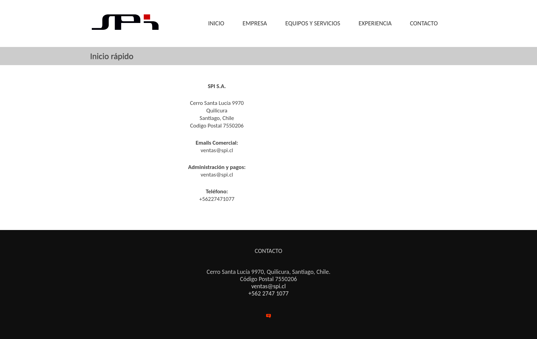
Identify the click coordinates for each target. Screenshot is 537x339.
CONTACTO (424, 23)
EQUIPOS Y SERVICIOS (312, 23)
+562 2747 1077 (268, 293)
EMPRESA (254, 23)
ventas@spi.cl (268, 286)
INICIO (216, 23)
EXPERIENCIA (375, 23)
